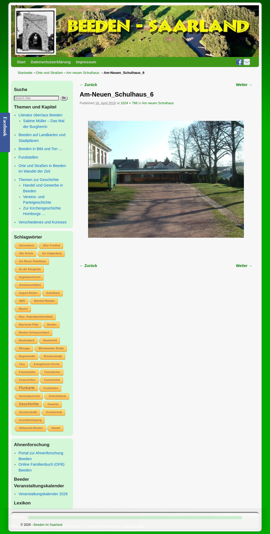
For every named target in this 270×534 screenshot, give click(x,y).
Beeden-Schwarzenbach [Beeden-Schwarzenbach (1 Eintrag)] (34, 332)
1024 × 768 (128, 103)
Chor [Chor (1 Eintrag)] (22, 364)
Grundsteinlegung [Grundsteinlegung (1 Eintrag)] (30, 420)
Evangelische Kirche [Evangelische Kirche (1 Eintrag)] (47, 364)
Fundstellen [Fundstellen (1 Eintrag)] (51, 388)
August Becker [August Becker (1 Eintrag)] (28, 293)
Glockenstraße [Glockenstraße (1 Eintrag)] (28, 412)
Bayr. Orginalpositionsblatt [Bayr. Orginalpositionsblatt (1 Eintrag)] (36, 316)
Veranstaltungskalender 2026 (43, 494)
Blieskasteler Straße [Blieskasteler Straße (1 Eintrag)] (51, 348)
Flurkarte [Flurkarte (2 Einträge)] (27, 388)
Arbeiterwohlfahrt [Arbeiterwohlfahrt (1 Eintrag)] (30, 285)
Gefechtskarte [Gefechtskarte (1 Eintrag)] (57, 396)
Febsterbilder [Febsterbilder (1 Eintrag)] (27, 372)
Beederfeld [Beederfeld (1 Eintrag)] (50, 340)
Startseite (25, 73)
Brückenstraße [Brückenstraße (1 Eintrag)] (53, 356)
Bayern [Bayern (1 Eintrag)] (23, 308)
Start (21, 62)
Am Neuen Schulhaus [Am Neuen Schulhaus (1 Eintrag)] (32, 261)
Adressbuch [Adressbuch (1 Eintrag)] (26, 245)
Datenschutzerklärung (51, 62)
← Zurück (88, 85)
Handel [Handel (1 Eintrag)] (56, 428)
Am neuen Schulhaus (82, 73)
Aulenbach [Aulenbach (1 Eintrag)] (53, 293)
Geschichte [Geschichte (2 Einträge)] (29, 404)
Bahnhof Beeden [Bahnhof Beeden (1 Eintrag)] (44, 300)
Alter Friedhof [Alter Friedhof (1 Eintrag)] (51, 245)
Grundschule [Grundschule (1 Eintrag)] (54, 412)
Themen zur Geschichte (38, 180)
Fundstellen (28, 157)
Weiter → (244, 85)
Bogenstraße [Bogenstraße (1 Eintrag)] (27, 356)
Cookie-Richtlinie (133, 526)
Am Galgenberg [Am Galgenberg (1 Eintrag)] (51, 253)
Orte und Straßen (49, 73)
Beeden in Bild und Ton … (40, 149)
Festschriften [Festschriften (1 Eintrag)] (27, 380)
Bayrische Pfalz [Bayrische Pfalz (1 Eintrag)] (28, 324)
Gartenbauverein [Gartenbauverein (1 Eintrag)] (29, 396)
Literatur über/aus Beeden (40, 115)
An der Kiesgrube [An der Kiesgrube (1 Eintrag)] (30, 269)
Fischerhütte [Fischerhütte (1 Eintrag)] (52, 380)
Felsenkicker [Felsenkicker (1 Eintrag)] (52, 372)
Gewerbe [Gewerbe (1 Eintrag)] (53, 404)
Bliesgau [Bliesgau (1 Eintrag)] (24, 348)
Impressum (86, 62)
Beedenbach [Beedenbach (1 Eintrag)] (27, 340)
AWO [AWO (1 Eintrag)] (22, 300)
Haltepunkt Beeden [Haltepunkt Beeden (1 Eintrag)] (31, 428)
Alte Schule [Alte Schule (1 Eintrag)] (26, 253)
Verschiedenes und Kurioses (42, 222)
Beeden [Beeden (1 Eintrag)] (52, 324)
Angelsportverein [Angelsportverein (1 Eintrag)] (30, 277)
